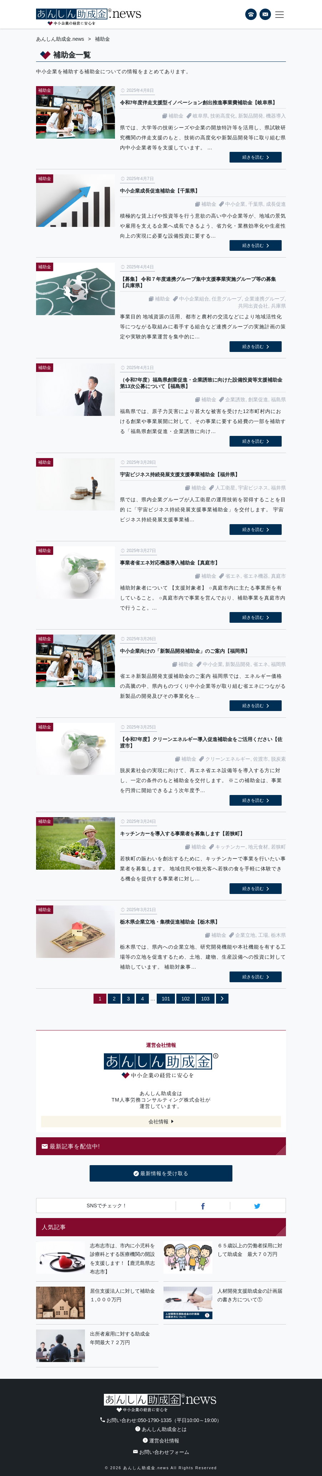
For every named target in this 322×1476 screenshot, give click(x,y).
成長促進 (276, 204)
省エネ (232, 576)
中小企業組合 (194, 299)
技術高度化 (222, 116)
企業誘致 (235, 399)
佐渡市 (260, 759)
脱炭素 (278, 759)
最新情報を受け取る (161, 1174)
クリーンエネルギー (227, 759)
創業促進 (258, 399)
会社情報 (158, 1121)
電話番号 (251, 14)
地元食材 (258, 847)
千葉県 (255, 204)
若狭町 (278, 847)
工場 (263, 935)
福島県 (278, 399)
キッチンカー (230, 847)
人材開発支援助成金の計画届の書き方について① (249, 1295)
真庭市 (278, 576)
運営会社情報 (161, 1440)
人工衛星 (225, 488)
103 (205, 999)
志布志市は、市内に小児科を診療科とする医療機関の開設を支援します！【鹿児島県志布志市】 (122, 1259)
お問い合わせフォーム (161, 1452)
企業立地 (245, 935)
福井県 (278, 488)
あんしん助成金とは (161, 1429)
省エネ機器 (255, 576)
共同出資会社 (253, 306)
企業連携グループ (265, 299)
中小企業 (235, 204)
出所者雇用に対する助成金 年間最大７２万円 (122, 1338)
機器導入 (276, 116)
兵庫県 (278, 306)
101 (166, 999)
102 (185, 999)
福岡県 (278, 664)
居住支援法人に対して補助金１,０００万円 (122, 1295)
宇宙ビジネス (253, 488)
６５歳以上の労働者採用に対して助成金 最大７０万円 (249, 1250)
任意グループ (227, 299)
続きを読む (253, 157)
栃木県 (278, 935)
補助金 (175, 116)
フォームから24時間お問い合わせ (265, 15)
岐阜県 (200, 116)
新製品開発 (250, 116)
